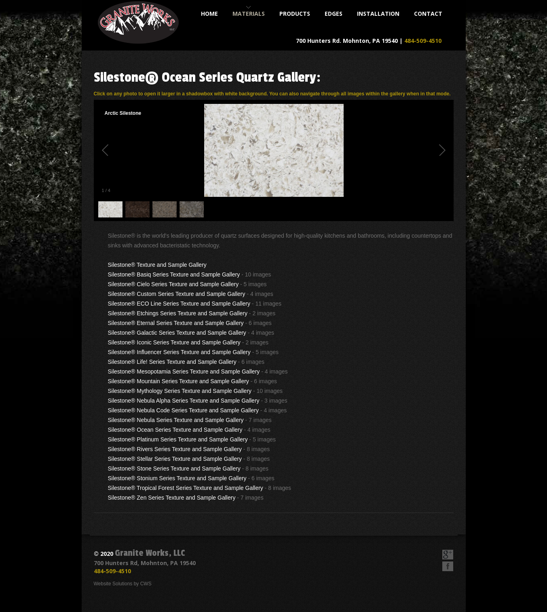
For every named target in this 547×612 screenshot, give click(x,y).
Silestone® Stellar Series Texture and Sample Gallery (175, 459)
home (209, 13)
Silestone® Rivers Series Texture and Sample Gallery (175, 449)
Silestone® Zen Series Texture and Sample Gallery (172, 497)
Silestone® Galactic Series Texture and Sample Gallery (177, 332)
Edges (333, 13)
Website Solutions (113, 584)
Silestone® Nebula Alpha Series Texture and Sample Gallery (184, 400)
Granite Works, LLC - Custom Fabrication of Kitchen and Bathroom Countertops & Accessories (138, 22)
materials (248, 13)
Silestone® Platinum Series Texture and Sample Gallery (178, 439)
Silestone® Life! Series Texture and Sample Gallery (172, 362)
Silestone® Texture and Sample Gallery (157, 265)
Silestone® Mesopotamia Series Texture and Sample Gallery (184, 371)
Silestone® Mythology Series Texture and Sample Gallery (180, 391)
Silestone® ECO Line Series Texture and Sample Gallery (179, 303)
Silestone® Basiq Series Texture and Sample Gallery (174, 274)
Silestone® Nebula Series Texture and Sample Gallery (176, 420)
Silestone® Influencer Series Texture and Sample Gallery (179, 352)
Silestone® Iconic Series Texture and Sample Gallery (174, 342)
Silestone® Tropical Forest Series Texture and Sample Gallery (185, 488)
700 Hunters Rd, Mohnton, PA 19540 (145, 563)
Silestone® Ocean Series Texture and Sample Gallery (175, 429)
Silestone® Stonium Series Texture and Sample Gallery (177, 478)
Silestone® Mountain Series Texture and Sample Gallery (178, 381)
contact (428, 13)
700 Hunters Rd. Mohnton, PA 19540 (347, 40)
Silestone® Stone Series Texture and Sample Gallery (174, 468)
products (294, 13)
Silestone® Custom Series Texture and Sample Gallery (176, 294)
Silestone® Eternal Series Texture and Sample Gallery (176, 323)
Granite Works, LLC (150, 553)
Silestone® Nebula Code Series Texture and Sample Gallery (183, 410)
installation (378, 13)
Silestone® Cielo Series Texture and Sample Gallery (173, 284)
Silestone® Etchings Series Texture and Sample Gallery (177, 313)
